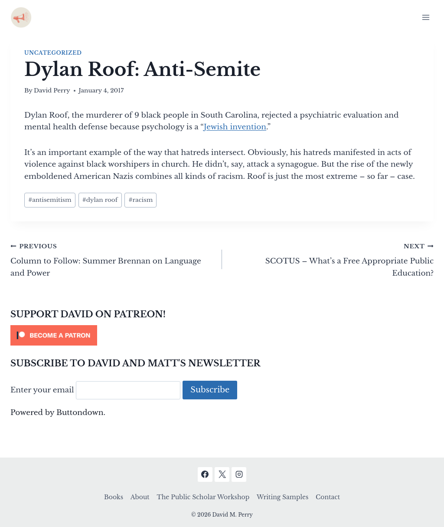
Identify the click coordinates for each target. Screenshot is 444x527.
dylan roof (100, 200)
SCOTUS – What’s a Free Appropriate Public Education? (331, 259)
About (140, 497)
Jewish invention (235, 127)
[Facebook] (205, 474)
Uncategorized (53, 52)
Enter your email (42, 390)
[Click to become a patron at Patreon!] (222, 335)
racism (140, 200)
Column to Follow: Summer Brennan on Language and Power (112, 259)
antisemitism (49, 200)
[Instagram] (239, 474)
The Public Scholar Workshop (203, 497)
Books (113, 497)
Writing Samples (282, 497)
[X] (222, 474)
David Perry (52, 90)
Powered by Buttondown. (57, 412)
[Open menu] (426, 17)
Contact (328, 497)
